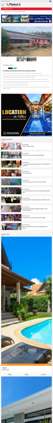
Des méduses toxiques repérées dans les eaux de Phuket (36, 181)
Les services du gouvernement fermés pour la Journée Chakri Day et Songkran (36, 164)
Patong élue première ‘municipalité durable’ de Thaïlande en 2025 (36, 199)
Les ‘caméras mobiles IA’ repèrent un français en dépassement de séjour (36, 191)
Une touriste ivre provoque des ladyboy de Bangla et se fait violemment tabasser (36, 208)
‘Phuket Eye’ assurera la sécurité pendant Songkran (15, 11)
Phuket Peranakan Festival (36, 145)
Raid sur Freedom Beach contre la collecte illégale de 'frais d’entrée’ (36, 226)
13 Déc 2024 (6, 65)
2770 (11, 65)
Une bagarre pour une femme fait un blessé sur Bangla (36, 216)
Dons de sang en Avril (36, 172)
